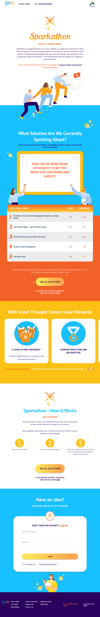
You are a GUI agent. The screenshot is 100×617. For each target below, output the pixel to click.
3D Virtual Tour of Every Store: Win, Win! (29, 237)
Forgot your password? (48, 564)
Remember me (30, 564)
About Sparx (15, 602)
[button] (88, 369)
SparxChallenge (45, 602)
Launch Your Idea (31, 602)
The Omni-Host (19, 257)
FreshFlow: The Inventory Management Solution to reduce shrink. (36, 217)
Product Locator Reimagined (24, 247)
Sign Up (64, 525)
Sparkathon (29, 604)
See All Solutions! (50, 282)
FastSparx (14, 604)
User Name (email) (29, 532)
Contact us (29, 607)
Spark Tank (44, 604)
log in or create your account (70, 65)
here (58, 293)
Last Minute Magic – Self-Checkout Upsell (29, 227)
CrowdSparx (15, 607)
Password (25, 542)
